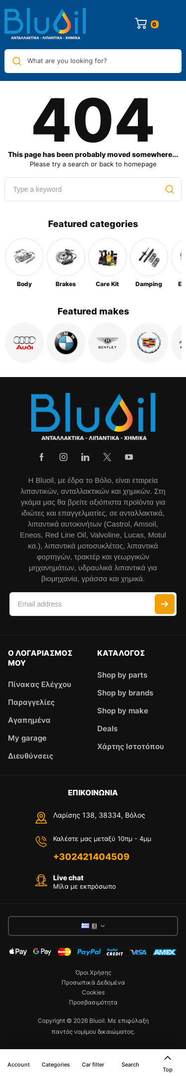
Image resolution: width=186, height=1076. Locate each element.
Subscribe (164, 604)
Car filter (93, 1064)
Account (18, 1064)
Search (130, 1064)
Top (168, 1063)
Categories (56, 1064)
